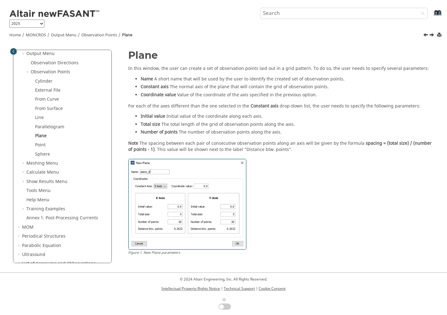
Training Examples (45, 209)
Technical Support (239, 288)
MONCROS (36, 35)
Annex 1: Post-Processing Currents (62, 218)
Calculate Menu (42, 172)
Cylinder (43, 81)
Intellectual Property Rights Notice (190, 288)
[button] (23, 54)
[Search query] (344, 13)
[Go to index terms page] (431, 16)
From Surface (49, 108)
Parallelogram (49, 127)
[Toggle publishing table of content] (13, 51)
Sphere (42, 154)
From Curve (47, 99)
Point (40, 145)
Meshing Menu (42, 163)
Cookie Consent (272, 288)
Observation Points (99, 35)
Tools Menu (38, 190)
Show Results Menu (46, 181)
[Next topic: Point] (432, 35)
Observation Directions (55, 63)
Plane (127, 35)
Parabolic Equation (41, 245)
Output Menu (63, 35)
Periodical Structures (43, 236)
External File (48, 90)
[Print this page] (439, 35)
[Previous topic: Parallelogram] (426, 35)
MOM (28, 227)
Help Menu (37, 200)
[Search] (421, 14)
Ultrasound (33, 254)
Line (39, 117)
